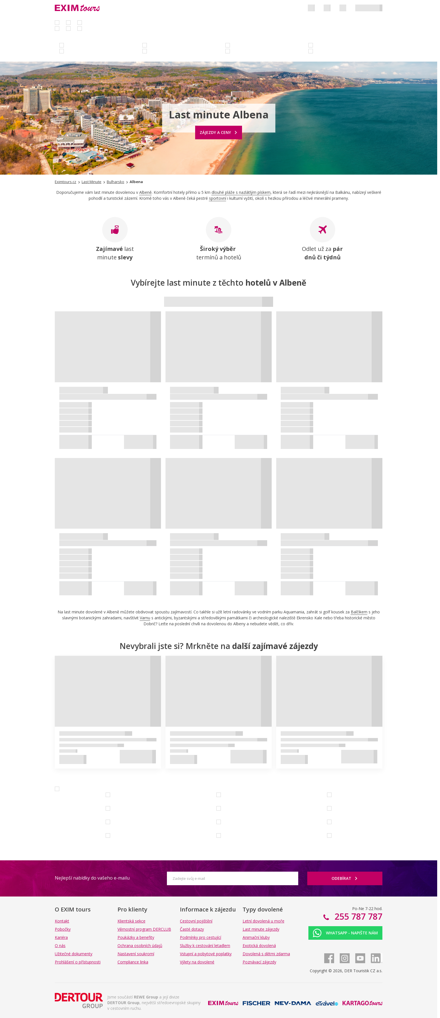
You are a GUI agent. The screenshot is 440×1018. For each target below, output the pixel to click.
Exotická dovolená (259, 945)
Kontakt (62, 921)
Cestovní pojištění (196, 921)
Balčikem (359, 612)
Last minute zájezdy (261, 929)
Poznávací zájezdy (259, 962)
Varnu (145, 617)
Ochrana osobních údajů (139, 945)
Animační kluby (256, 937)
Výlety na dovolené (197, 962)
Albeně (145, 192)
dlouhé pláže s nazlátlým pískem (241, 192)
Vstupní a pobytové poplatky (206, 953)
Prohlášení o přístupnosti (78, 962)
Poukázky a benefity (135, 937)
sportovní (217, 198)
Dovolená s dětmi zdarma (266, 953)
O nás (60, 945)
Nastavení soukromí (135, 953)
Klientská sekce (131, 921)
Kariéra (61, 937)
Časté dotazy (192, 929)
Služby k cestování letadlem (205, 945)
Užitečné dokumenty (73, 953)
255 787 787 (357, 916)
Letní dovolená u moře (263, 921)
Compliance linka (132, 962)
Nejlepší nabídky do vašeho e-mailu (92, 878)
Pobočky (63, 929)
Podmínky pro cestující (200, 937)
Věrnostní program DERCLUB (144, 929)
